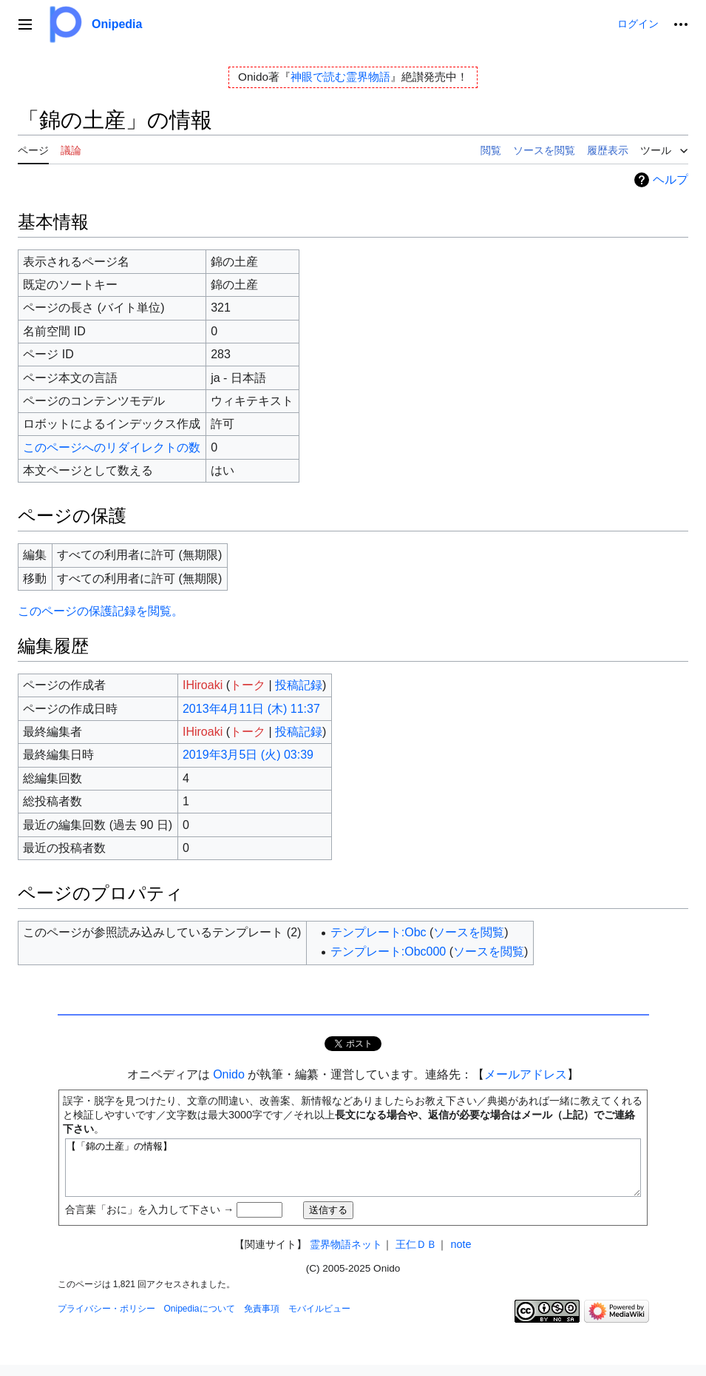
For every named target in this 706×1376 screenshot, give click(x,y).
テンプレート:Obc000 (388, 951)
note (460, 1255)
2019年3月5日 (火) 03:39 (248, 754)
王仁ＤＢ (416, 1255)
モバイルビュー (319, 1320)
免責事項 (261, 1320)
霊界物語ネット (346, 1255)
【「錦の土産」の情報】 (353, 1173)
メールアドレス (525, 1074)
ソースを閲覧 (468, 932)
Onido (229, 1074)
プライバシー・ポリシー (106, 1320)
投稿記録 (298, 685)
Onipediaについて (199, 1320)
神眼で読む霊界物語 (340, 76)
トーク (247, 685)
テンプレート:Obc (378, 932)
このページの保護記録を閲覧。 (100, 611)
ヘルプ (670, 179)
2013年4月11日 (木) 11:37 (251, 708)
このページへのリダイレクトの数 (111, 447)
